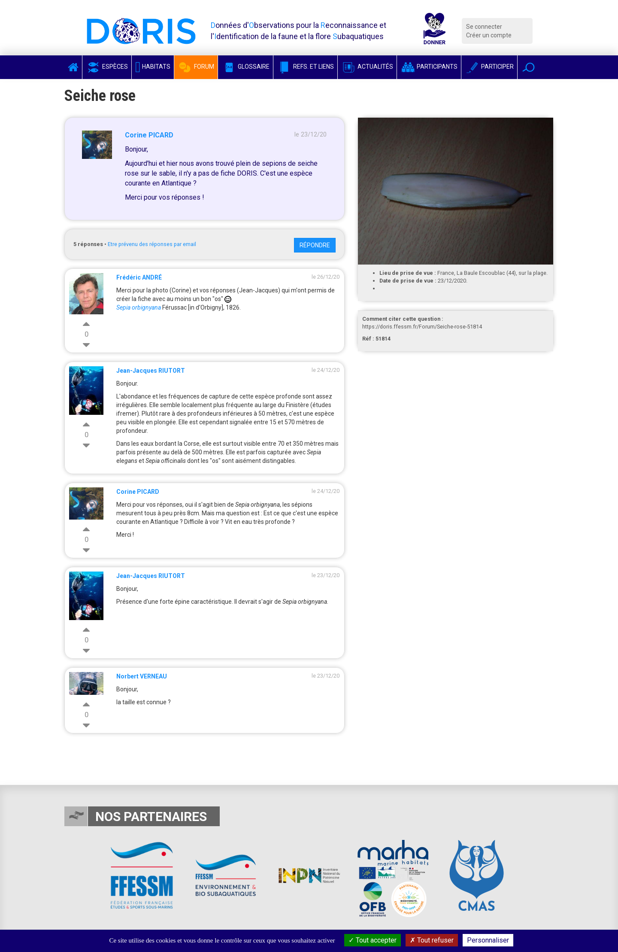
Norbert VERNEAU (141, 676)
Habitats (152, 66)
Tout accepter (372, 940)
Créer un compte (489, 35)
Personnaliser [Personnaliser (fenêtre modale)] (488, 940)
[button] (528, 67)
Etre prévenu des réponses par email (152, 244)
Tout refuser (432, 940)
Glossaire (245, 66)
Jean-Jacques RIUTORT (150, 370)
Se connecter (484, 26)
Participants (428, 66)
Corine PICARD (149, 135)
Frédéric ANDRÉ (139, 277)
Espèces (107, 66)
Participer (489, 66)
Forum (196, 66)
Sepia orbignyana (138, 307)
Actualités (367, 66)
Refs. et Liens (305, 66)
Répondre (315, 245)
